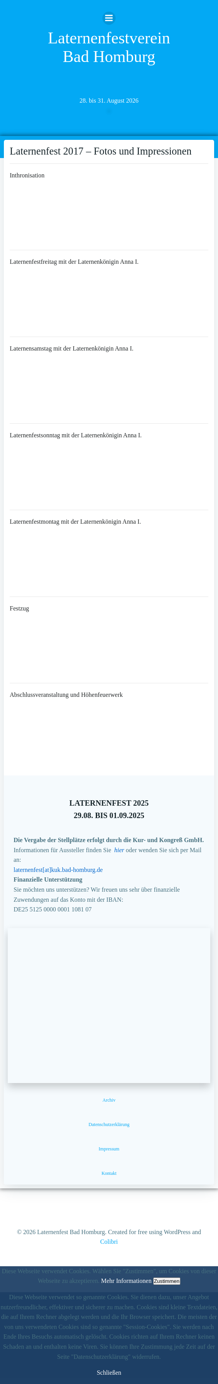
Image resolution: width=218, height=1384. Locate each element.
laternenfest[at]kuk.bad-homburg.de (58, 870)
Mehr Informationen (126, 1280)
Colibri (109, 1241)
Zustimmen (167, 1281)
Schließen (109, 1372)
